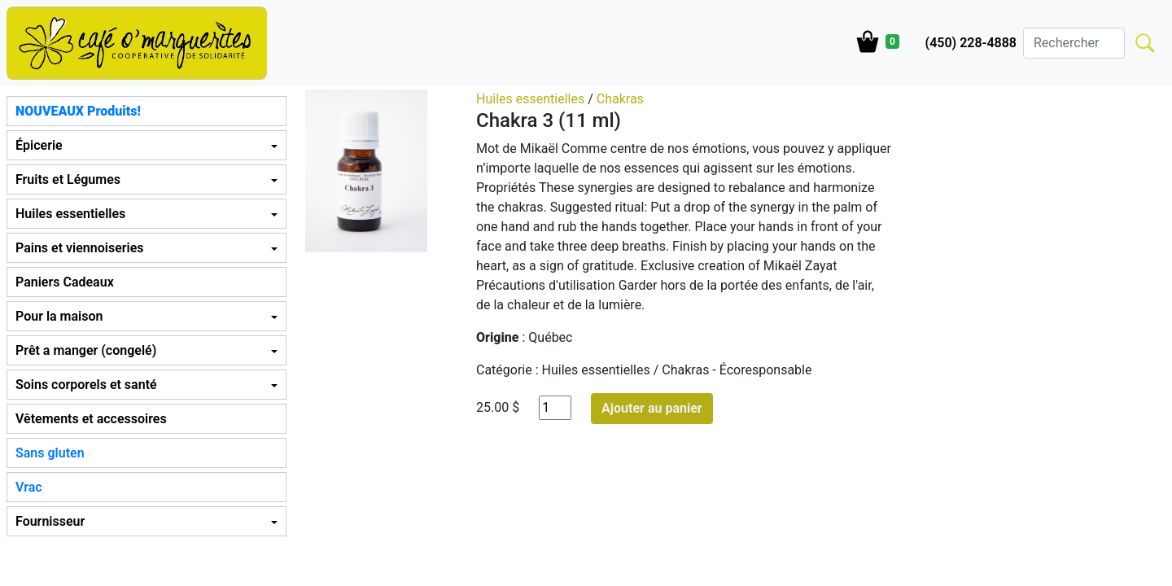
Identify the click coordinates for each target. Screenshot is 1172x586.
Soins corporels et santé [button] (86, 384)
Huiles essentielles (530, 99)
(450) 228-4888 (971, 42)
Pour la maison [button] (59, 316)
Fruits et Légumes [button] (67, 179)
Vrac (28, 487)
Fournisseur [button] (50, 521)
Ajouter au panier (651, 408)
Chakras (620, 99)
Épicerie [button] (39, 145)
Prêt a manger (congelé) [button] (85, 350)
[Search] (1074, 43)
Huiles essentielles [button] (70, 213)
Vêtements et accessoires (91, 418)
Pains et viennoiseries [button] (79, 248)
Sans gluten (50, 453)
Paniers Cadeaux (64, 282)
